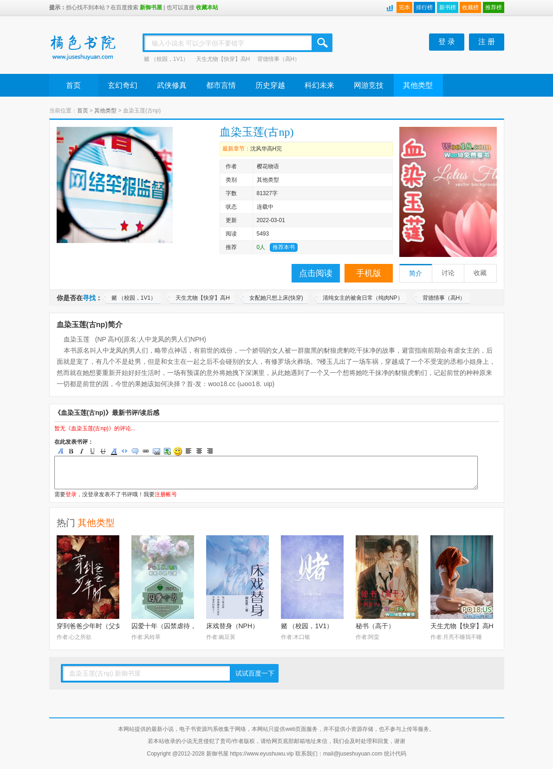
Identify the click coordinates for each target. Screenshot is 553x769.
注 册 (486, 42)
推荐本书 (284, 247)
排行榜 (424, 7)
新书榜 (447, 7)
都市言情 (221, 85)
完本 (404, 7)
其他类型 (418, 85)
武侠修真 (172, 85)
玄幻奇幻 (122, 85)
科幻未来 (319, 85)
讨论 (448, 272)
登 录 (446, 42)
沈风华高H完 (266, 148)
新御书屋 (151, 7)
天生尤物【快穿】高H (223, 59)
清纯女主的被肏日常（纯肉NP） (363, 298)
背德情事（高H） (278, 59)
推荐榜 (493, 7)
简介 (415, 273)
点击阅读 (315, 273)
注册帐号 (166, 494)
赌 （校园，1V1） (166, 59)
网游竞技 (369, 85)
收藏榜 (470, 7)
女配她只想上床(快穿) (276, 298)
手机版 (368, 273)
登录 (71, 494)
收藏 (480, 272)
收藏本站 (207, 7)
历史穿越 (270, 85)
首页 (73, 85)
